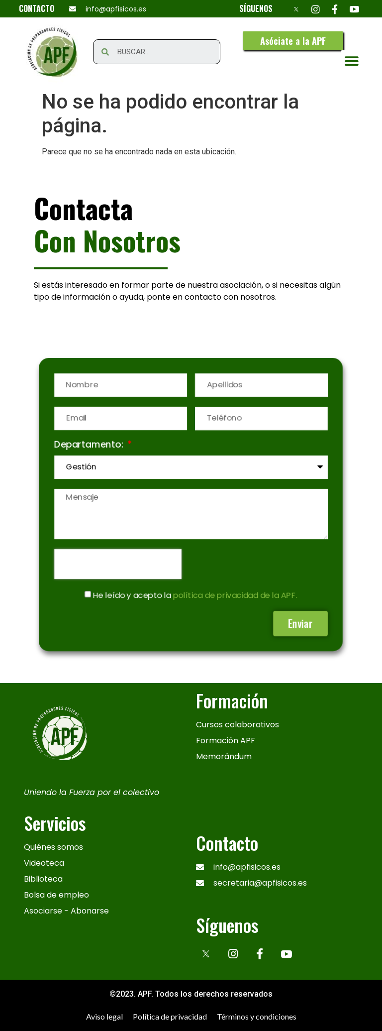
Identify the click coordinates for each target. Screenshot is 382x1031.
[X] (296, 8)
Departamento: (87, 443)
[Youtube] (354, 8)
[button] (293, 40)
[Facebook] (335, 8)
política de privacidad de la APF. (236, 596)
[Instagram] (315, 8)
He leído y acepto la (195, 596)
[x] (206, 953)
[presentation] (116, 564)
